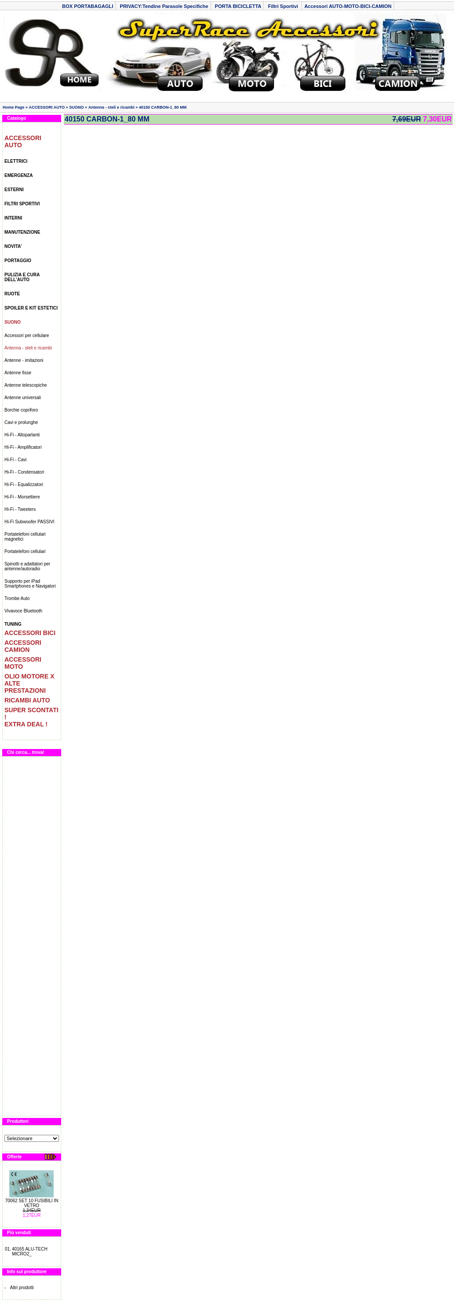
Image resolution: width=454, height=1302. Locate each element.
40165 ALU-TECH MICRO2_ (29, 1251)
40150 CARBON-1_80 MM (163, 107)
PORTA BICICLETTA (238, 6)
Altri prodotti (22, 1287)
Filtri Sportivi (283, 6)
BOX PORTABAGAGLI (87, 6)
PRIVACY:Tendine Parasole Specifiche (164, 6)
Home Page (13, 107)
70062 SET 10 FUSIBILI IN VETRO (31, 1203)
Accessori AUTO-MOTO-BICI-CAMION (347, 6)
